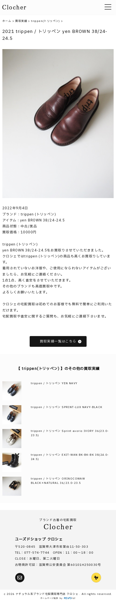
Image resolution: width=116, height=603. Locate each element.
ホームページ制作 (49, 598)
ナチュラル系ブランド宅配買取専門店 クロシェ (47, 594)
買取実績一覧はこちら (61, 341)
